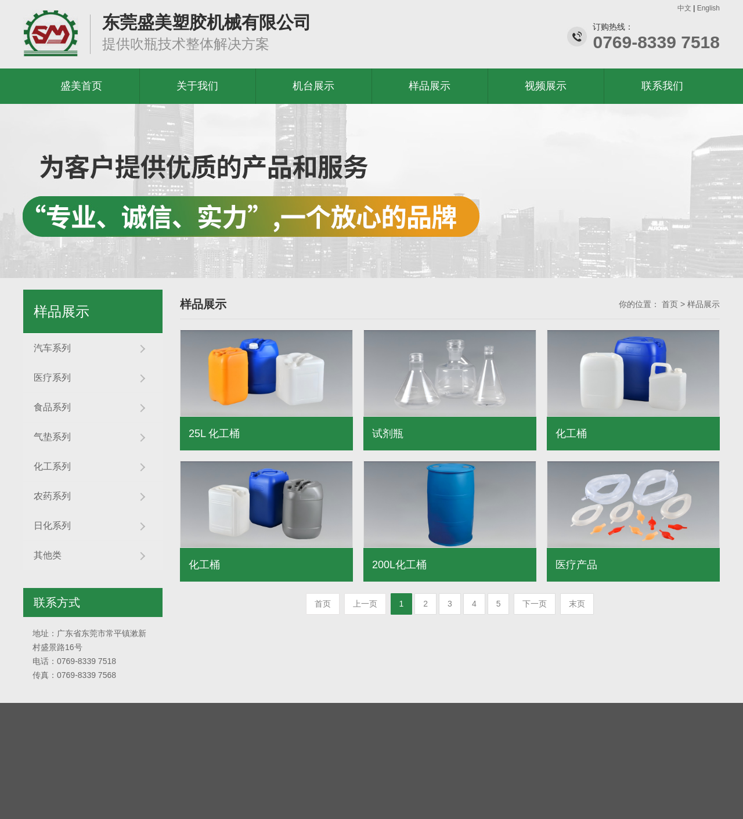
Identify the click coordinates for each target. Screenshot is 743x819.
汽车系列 (52, 348)
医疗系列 (52, 378)
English (708, 8)
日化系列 (52, 526)
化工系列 (52, 466)
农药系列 (52, 496)
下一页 (534, 603)
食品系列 (52, 407)
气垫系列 (52, 437)
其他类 (48, 555)
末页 (577, 603)
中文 (684, 8)
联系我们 (662, 86)
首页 (670, 304)
